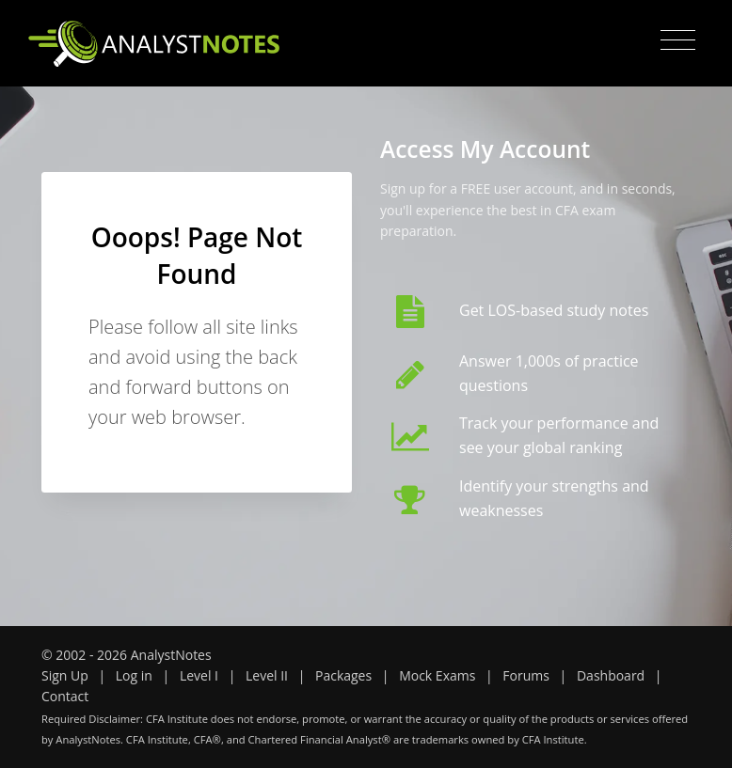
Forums (525, 675)
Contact (64, 696)
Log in (134, 675)
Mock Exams (437, 675)
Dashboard (610, 675)
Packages (343, 675)
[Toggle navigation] (678, 40)
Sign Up (64, 675)
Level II (267, 675)
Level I (199, 675)
